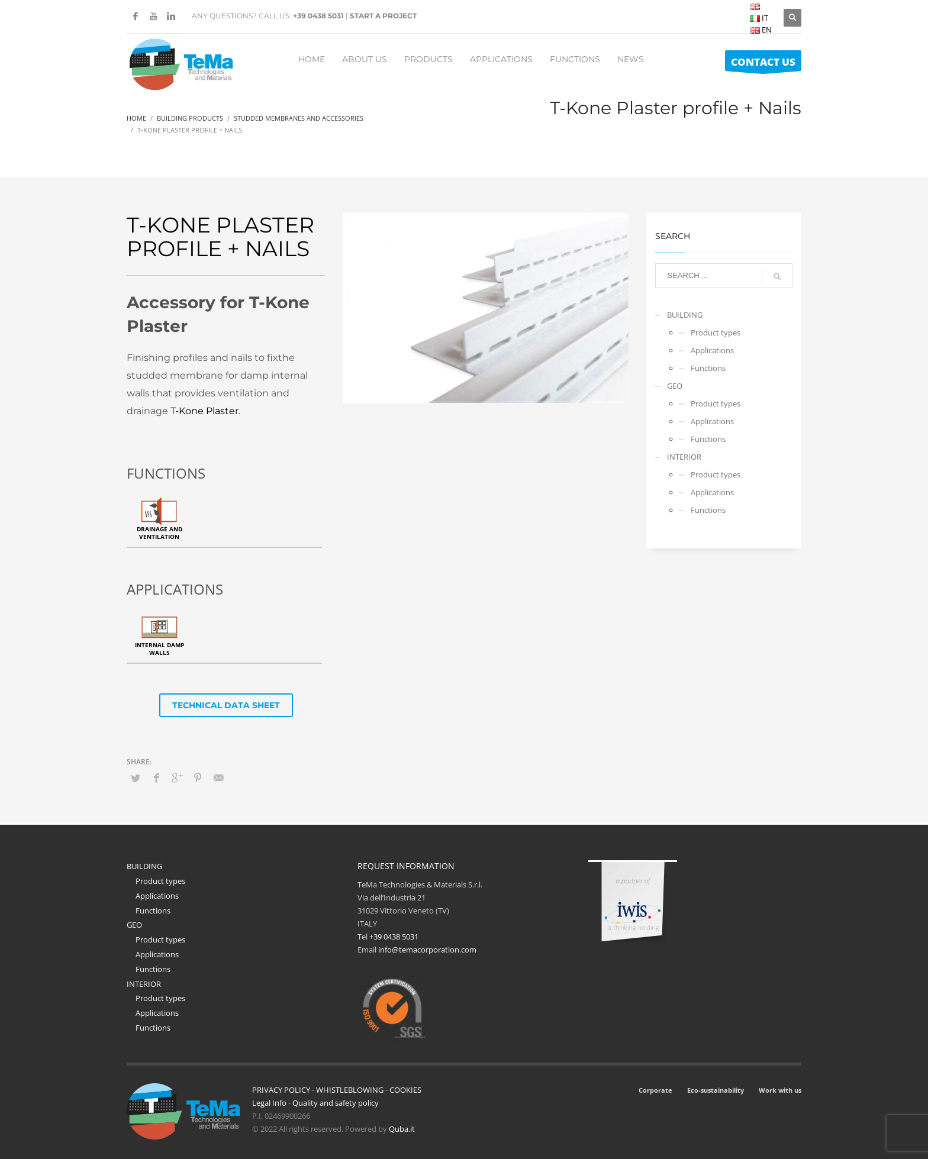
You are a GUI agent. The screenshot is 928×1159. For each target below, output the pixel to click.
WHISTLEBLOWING (350, 1089)
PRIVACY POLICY (281, 1089)
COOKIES (405, 1089)
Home (136, 118)
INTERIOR (684, 456)
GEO (674, 385)
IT (759, 17)
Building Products (190, 118)
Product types (715, 332)
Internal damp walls (159, 649)
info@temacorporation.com (427, 949)
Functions (708, 368)
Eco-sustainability (715, 1090)
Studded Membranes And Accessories (298, 118)
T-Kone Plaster (204, 411)
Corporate (655, 1090)
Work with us (780, 1090)
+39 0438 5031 (318, 15)
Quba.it (402, 1129)
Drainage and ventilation (159, 533)
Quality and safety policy (335, 1102)
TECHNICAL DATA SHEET (226, 705)
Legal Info (269, 1102)
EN (761, 29)
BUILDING (685, 314)
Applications (712, 350)
